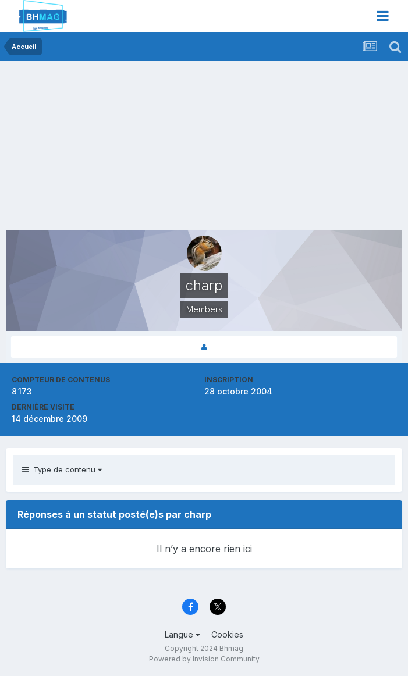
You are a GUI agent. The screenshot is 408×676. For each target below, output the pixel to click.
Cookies (227, 634)
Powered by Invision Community (204, 658)
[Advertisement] (142, 148)
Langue (182, 634)
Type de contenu (62, 469)
